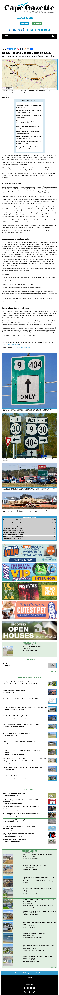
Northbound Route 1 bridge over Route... (14, 526)
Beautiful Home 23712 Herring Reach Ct (15, 716)
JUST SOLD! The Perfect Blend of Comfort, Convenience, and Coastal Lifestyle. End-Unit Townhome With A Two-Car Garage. (24, 760)
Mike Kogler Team (9, 692)
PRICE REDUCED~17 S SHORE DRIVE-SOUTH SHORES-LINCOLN (21, 751)
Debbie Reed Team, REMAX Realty (34, 950)
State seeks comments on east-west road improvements (33, 105)
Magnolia (25, 892)
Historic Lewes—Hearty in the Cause (14, 793)
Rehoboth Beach (27, 879)
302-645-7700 (29, 984)
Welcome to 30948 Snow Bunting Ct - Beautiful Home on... (39, 923)
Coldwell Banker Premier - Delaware (14, 709)
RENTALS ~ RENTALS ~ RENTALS (34, 934)
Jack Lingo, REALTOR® (31, 858)
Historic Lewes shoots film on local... (13, 536)
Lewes (24, 648)
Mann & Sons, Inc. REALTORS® (33, 937)
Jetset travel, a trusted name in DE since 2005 (17, 830)
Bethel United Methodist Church (13, 836)
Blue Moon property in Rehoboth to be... (14, 519)
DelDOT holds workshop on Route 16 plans (29, 115)
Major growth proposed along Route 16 (28, 147)
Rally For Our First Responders (13, 803)
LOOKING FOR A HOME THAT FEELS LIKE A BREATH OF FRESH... (38, 900)
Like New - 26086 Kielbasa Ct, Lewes (14, 776)
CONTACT (29, 978)
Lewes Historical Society (11, 795)
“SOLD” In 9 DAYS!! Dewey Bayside (14, 690)
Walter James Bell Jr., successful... (12, 538)
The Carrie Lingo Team (31, 650)
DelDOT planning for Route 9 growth (27, 126)
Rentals (52, 784)
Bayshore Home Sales (10, 701)
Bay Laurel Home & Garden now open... (14, 532)
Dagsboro (25, 867)
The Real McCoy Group (31, 907)
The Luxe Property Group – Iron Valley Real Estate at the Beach (21, 683)
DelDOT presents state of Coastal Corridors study (31, 136)
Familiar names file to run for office (13, 534)
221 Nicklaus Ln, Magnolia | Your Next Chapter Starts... (37, 889)
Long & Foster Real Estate (32, 961)
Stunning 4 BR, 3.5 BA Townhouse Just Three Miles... (39, 877)
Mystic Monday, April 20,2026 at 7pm (14, 839)
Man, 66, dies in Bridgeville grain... (12, 528)
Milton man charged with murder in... (13, 524)
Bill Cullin (27, 882)
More (53, 671)
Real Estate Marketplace (29, 677)
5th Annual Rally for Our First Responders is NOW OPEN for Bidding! (20, 800)
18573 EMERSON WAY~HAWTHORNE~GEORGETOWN (21, 724)
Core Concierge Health (10, 816)
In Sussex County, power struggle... (13, 522)
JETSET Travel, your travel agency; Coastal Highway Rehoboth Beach (19, 827)
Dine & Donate (7, 664)
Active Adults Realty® (31, 869)
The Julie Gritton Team (31, 927)
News (45, 784)
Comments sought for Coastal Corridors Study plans (32, 110)
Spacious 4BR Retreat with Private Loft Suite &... (38, 854)
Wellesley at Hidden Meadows (32, 646)
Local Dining (29, 659)
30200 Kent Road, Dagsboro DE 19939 (34, 866)
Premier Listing (29, 643)
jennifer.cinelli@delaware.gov (10, 344)
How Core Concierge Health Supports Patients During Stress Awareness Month (21, 814)
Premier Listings (29, 851)
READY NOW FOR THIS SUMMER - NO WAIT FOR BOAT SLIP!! (38, 957)
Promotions (37, 784)
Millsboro (25, 856)
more (53, 846)
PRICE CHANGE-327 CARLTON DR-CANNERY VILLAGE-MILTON (25, 707)
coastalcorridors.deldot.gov (22, 347)
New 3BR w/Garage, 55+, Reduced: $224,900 (16, 733)
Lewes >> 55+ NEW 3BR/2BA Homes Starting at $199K (20, 741)
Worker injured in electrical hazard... (13, 530)
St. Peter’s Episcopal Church (12, 841)
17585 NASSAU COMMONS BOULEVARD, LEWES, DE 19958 (29, 981)
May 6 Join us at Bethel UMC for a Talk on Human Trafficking (18, 834)
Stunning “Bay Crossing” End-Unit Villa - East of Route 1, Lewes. (23, 767)
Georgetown (26, 913)
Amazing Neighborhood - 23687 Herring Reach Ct (18, 682)
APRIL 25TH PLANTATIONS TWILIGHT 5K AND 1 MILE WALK (21, 807)
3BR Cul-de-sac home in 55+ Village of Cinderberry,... (39, 911)
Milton (24, 903)
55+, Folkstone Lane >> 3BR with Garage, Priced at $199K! (21, 699)
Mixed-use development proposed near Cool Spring (32, 121)
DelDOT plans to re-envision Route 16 (28, 131)
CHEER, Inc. (7, 665)
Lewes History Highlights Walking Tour (15, 820)
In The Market (29, 790)
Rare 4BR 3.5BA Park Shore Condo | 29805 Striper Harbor (38, 946)
